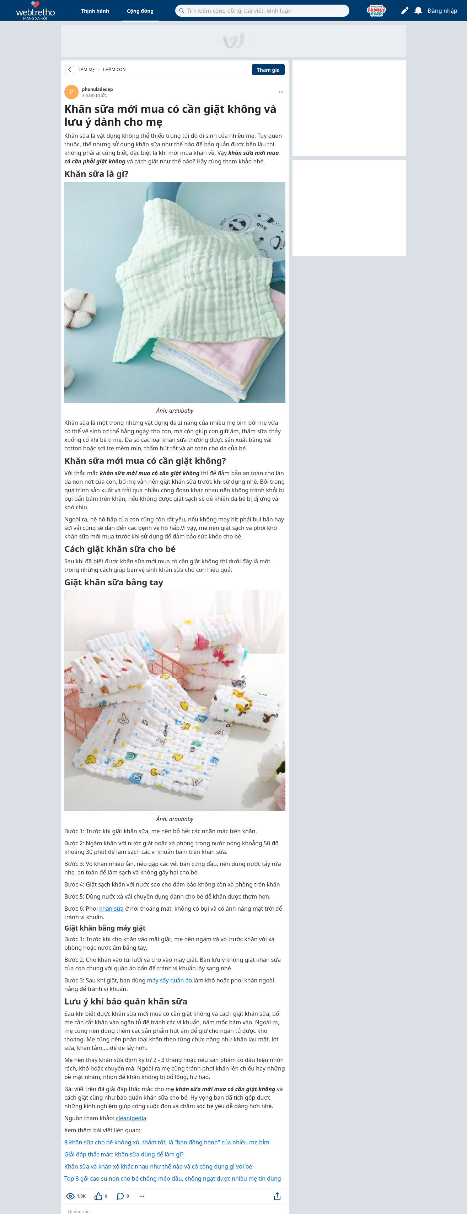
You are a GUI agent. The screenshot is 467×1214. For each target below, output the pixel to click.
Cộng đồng (140, 10)
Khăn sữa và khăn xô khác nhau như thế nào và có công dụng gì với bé (158, 1166)
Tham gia (268, 69)
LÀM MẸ (87, 69)
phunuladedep (97, 89)
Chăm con (114, 69)
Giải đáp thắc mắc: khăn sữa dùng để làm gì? (123, 1154)
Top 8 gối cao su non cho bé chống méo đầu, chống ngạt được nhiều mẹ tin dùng (172, 1178)
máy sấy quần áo (169, 980)
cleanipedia (131, 1118)
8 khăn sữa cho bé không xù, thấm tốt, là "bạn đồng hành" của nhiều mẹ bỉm (166, 1142)
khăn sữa (111, 908)
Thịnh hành (95, 10)
